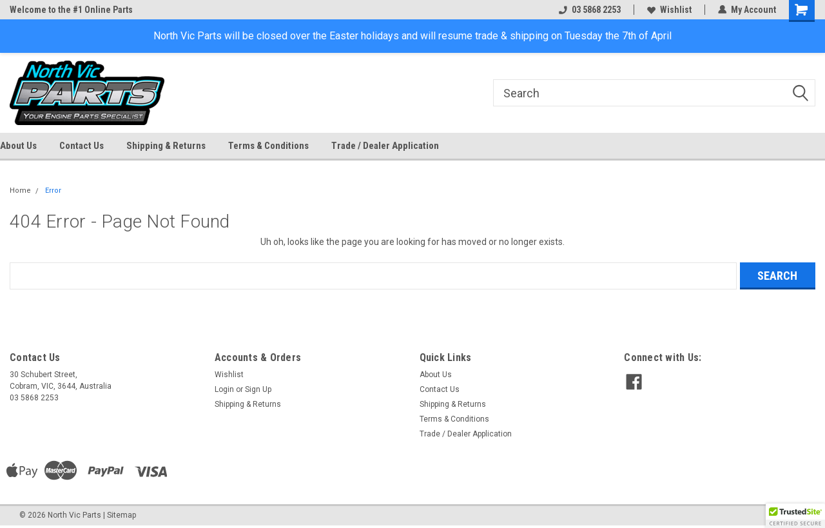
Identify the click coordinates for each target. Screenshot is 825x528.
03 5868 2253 (590, 10)
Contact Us (81, 146)
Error (53, 190)
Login (224, 389)
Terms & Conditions (268, 146)
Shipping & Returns (166, 146)
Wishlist (669, 10)
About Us (18, 146)
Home (20, 190)
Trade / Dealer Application (385, 146)
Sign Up (258, 389)
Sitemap (121, 515)
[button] (795, 516)
